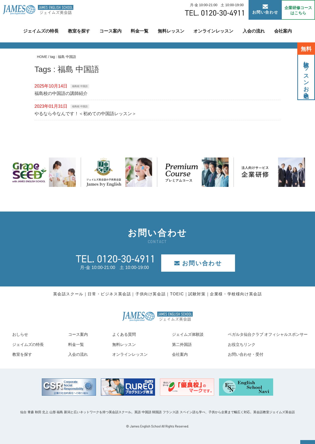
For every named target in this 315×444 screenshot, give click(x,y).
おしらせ (21, 334)
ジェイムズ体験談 (182, 334)
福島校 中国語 (80, 86)
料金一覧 (141, 31)
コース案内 (114, 31)
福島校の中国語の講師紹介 (61, 93)
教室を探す (85, 31)
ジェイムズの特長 (50, 31)
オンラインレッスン (208, 31)
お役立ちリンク (233, 344)
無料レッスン (170, 31)
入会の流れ (245, 31)
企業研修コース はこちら (298, 10)
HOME (42, 57)
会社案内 (273, 31)
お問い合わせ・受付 (238, 354)
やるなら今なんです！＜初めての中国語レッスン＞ (85, 113)
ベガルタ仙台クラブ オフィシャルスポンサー (263, 334)
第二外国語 (175, 344)
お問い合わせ (265, 9)
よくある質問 (119, 334)
